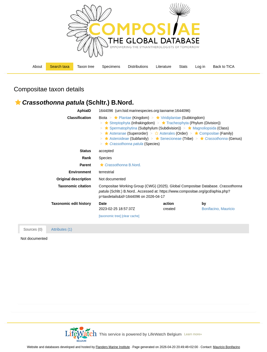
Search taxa (59, 66)
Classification (79, 118)
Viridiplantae (168, 118)
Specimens (111, 66)
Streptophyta (117, 123)
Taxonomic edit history (71, 203)
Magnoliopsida (201, 128)
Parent (85, 165)
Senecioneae (168, 138)
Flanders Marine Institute (113, 347)
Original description (74, 179)
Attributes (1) (61, 229)
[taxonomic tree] (110, 216)
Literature (163, 66)
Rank (86, 158)
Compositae (206, 133)
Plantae (122, 118)
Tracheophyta (175, 123)
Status (85, 151)
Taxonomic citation (74, 186)
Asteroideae (116, 138)
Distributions (138, 66)
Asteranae (115, 133)
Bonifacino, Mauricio (218, 209)
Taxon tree (85, 66)
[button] (18, 102)
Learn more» (193, 334)
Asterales (164, 133)
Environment (80, 172)
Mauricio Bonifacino (226, 347)
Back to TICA (223, 66)
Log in (200, 66)
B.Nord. (120, 165)
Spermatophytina (120, 128)
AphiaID (84, 111)
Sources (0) (32, 229)
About (37, 66)
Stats (183, 66)
